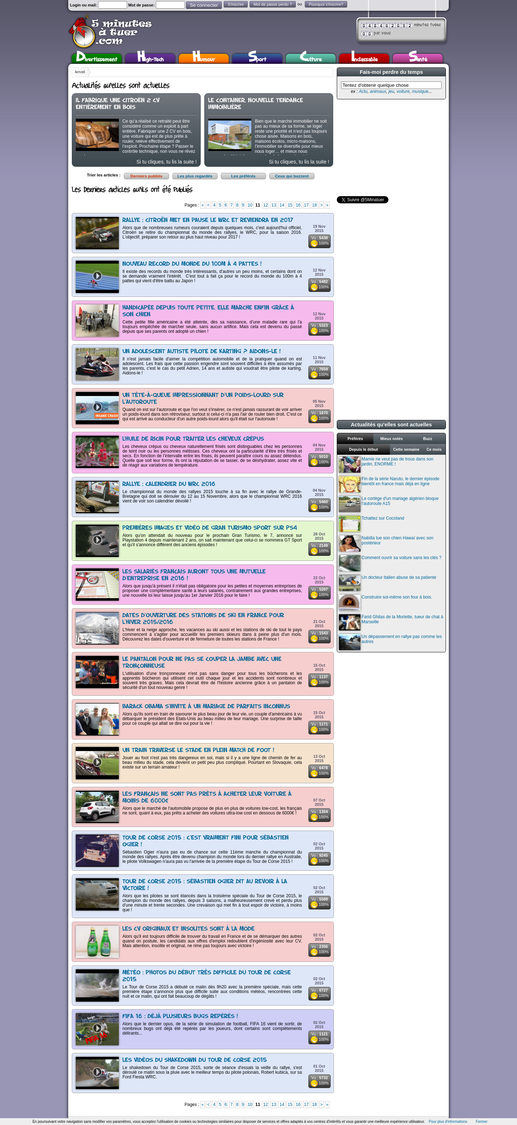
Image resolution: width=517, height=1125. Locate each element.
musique (420, 91)
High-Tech (150, 58)
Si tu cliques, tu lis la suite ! (166, 162)
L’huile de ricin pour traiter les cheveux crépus (193, 439)
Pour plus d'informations (448, 1122)
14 (281, 205)
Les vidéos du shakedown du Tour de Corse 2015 (194, 1060)
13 (273, 205)
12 (265, 205)
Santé (418, 58)
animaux (378, 91)
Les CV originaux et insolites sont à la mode (188, 929)
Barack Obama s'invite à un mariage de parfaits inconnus (206, 706)
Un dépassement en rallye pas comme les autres (390, 642)
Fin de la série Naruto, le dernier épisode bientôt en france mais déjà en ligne (389, 484)
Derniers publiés (146, 176)
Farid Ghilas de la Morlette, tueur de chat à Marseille (391, 622)
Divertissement (96, 58)
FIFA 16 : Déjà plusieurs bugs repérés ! (180, 1016)
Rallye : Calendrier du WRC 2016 (168, 484)
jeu (391, 91)
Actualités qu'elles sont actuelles (391, 424)
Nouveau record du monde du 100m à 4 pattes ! (192, 264)
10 (250, 205)
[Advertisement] (390, 148)
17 (306, 205)
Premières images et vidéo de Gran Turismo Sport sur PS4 (209, 528)
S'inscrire (236, 4)
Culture (311, 58)
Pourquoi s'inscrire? (326, 4)
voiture (403, 91)
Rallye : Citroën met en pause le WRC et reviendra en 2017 (207, 220)
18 (314, 205)
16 (298, 205)
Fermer (481, 1122)
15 (290, 205)
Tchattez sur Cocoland (371, 524)
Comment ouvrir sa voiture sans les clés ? (390, 563)
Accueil (80, 72)
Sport (257, 58)
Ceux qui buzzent (292, 176)
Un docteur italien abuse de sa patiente (387, 583)
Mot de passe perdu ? (272, 4)
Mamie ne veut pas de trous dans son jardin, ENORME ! (386, 465)
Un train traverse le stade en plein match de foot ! (198, 750)
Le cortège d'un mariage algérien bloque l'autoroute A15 (388, 504)
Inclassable (364, 58)
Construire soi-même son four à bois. (385, 603)
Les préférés (243, 176)
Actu (363, 91)
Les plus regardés (195, 176)
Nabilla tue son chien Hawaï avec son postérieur (386, 543)
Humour (203, 58)
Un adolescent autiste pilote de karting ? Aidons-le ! (201, 351)
